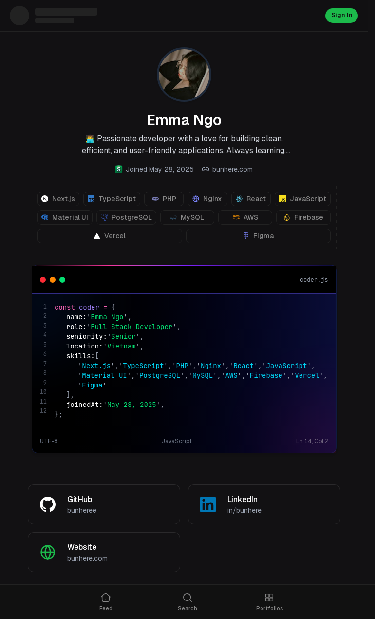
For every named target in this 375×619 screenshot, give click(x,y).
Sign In (340, 15)
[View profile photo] (184, 74)
